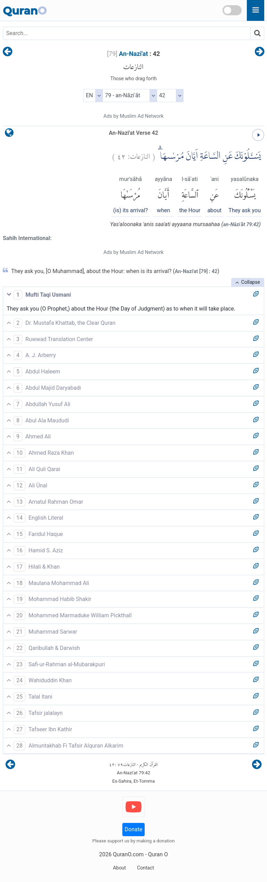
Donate (134, 829)
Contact (145, 868)
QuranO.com (128, 854)
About (119, 868)
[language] (9, 134)
